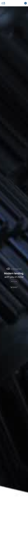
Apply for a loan (14, 281)
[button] (25, 3)
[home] (3, 3)
